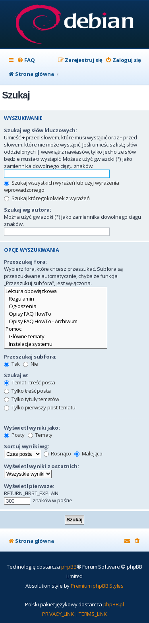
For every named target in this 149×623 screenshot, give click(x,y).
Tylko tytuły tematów (31, 399)
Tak (12, 363)
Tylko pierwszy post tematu (39, 407)
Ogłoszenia (55, 306)
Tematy (40, 434)
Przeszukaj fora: (25, 261)
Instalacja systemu (55, 344)
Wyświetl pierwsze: (29, 486)
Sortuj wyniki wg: (26, 446)
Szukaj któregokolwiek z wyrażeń (47, 198)
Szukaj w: (16, 375)
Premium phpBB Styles (97, 585)
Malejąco (88, 453)
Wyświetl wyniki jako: (32, 427)
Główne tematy (55, 336)
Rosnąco (57, 453)
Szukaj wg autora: (27, 209)
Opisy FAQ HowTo (55, 314)
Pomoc (55, 329)
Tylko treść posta (27, 390)
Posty (14, 434)
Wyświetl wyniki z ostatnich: (41, 466)
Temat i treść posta (29, 382)
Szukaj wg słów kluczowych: (40, 130)
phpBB (69, 566)
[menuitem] (26, 60)
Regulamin (55, 299)
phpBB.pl (113, 604)
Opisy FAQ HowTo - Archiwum (55, 321)
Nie (30, 363)
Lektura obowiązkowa (55, 291)
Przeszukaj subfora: (30, 356)
